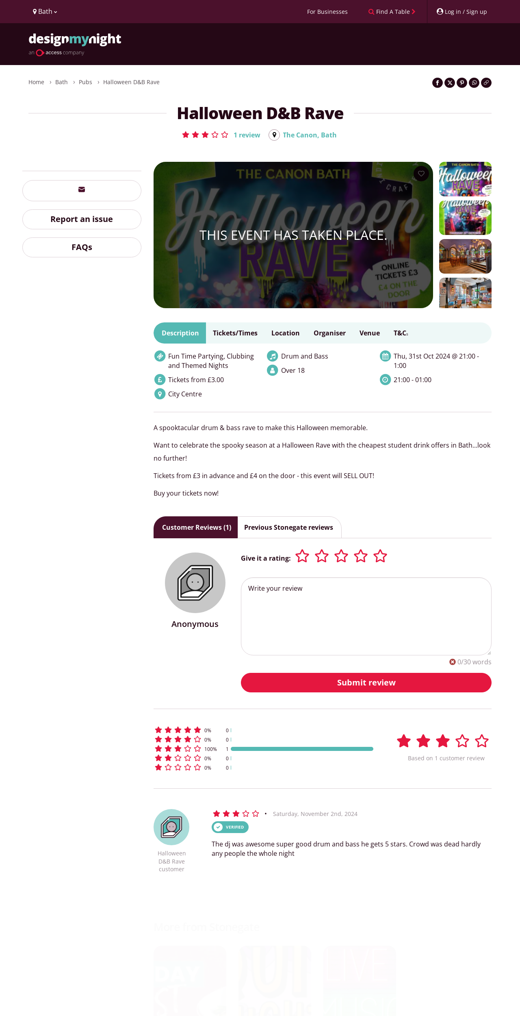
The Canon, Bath (310, 135)
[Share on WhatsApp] (474, 83)
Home (36, 82)
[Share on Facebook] (437, 83)
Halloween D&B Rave (131, 82)
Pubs (85, 82)
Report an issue (81, 218)
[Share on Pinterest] (462, 83)
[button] (221, 134)
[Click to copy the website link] (486, 83)
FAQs (82, 246)
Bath (61, 82)
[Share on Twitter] (449, 83)
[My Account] (461, 11)
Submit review (366, 682)
